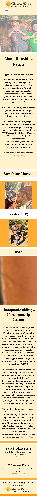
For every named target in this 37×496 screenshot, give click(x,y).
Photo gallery (18, 155)
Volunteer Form (18, 474)
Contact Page (27, 437)
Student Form (18, 457)
